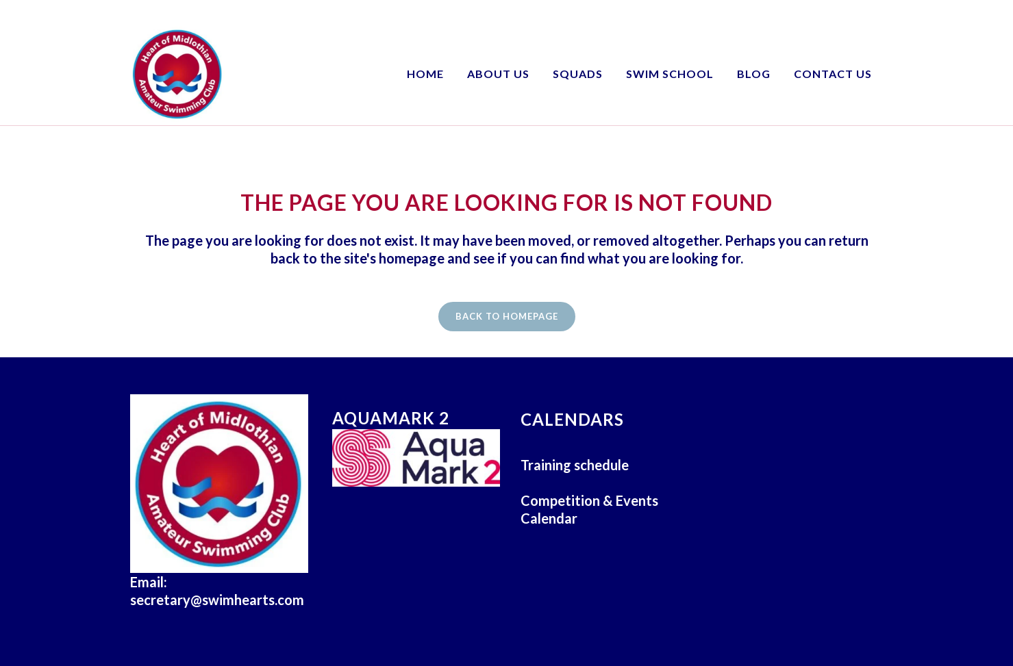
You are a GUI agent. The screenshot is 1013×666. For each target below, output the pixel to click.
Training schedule (575, 465)
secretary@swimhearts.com (217, 599)
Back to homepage (506, 316)
